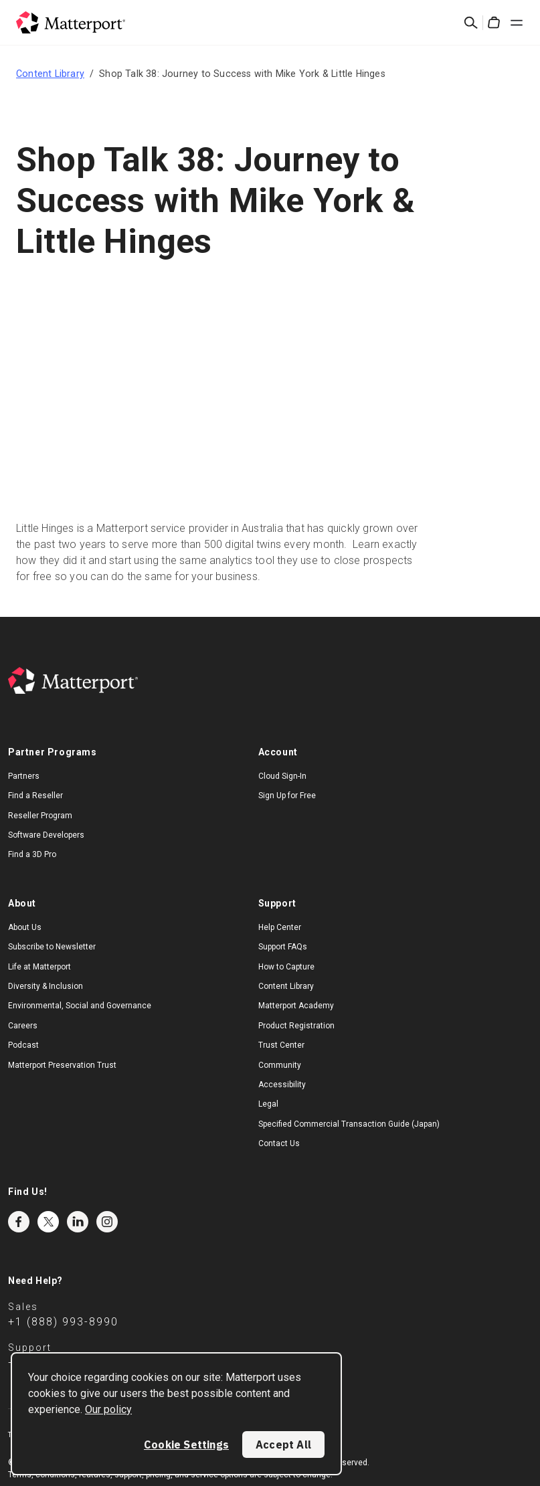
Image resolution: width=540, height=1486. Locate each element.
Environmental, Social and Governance (79, 1005)
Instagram (107, 1221)
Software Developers (46, 835)
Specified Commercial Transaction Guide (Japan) (349, 1124)
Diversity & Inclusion (45, 986)
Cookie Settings (186, 1444)
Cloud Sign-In (282, 776)
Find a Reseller (35, 795)
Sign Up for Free (287, 795)
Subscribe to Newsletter (52, 946)
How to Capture (286, 966)
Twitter (48, 1221)
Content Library (50, 73)
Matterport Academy (296, 1005)
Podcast (23, 1045)
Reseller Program (40, 815)
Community (279, 1065)
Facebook (18, 1221)
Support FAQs (282, 946)
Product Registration (296, 1025)
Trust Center (281, 1045)
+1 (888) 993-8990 (63, 1321)
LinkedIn (77, 1221)
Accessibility (282, 1084)
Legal (268, 1104)
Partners (23, 776)
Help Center (279, 927)
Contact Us (279, 1143)
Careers (22, 1025)
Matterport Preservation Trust (62, 1065)
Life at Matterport (39, 966)
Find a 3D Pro (32, 854)
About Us (24, 927)
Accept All (283, 1444)
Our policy (108, 1409)
